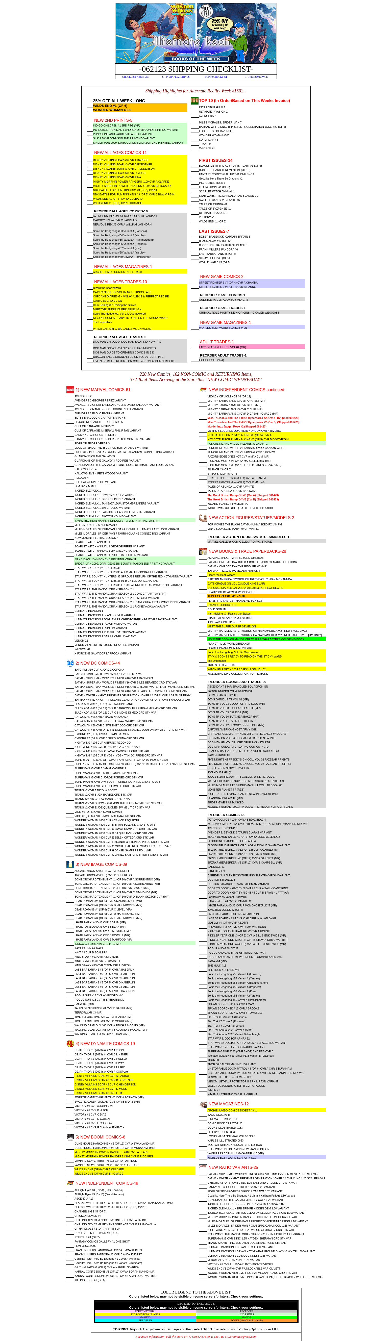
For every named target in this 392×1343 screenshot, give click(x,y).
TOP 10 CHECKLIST (216, 76)
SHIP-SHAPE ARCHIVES (176, 76)
